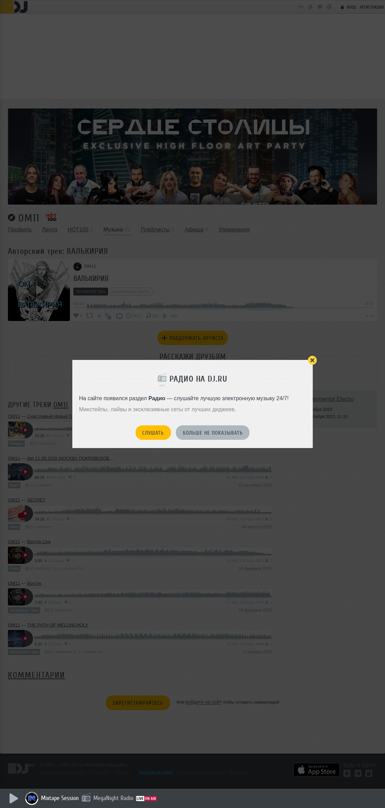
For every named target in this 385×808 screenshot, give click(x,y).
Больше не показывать (213, 433)
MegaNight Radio (114, 798)
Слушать (153, 433)
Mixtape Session (61, 798)
